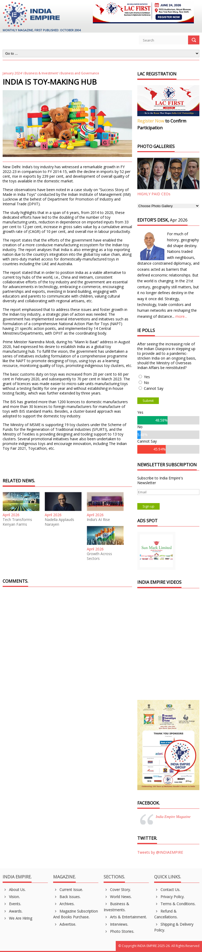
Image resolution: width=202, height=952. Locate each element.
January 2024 (12, 73)
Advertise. (64, 924)
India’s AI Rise (98, 519)
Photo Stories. (119, 931)
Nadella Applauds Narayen (59, 522)
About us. (14, 889)
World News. (118, 896)
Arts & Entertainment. (125, 916)
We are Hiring (17, 918)
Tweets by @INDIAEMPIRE (160, 852)
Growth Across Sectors (99, 556)
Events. (12, 903)
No (146, 382)
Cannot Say (153, 388)
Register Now (150, 121)
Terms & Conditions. (174, 903)
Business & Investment (41, 73)
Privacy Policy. (169, 896)
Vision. (11, 896)
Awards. (12, 911)
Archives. (63, 903)
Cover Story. (117, 889)
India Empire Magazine (173, 817)
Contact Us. (167, 889)
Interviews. (116, 924)
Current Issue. (68, 889)
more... (181, 316)
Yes (147, 376)
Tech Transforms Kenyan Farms (17, 522)
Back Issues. (66, 896)
